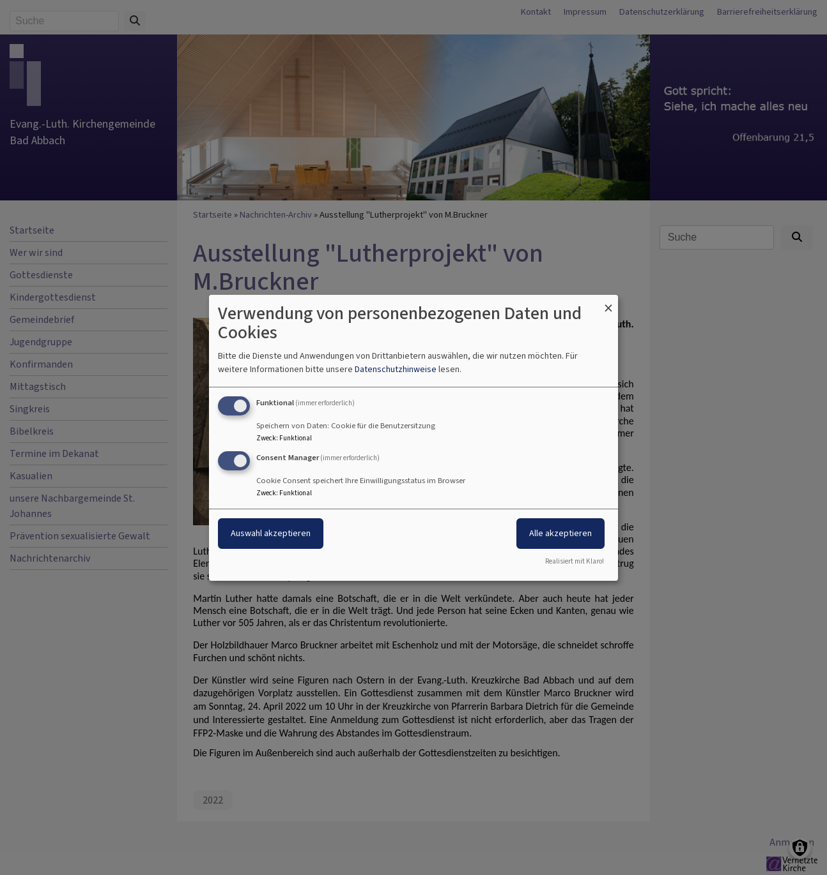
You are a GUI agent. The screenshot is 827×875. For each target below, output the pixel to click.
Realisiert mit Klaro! (574, 561)
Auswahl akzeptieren (271, 533)
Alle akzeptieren (560, 533)
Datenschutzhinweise (396, 369)
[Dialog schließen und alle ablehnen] (608, 302)
